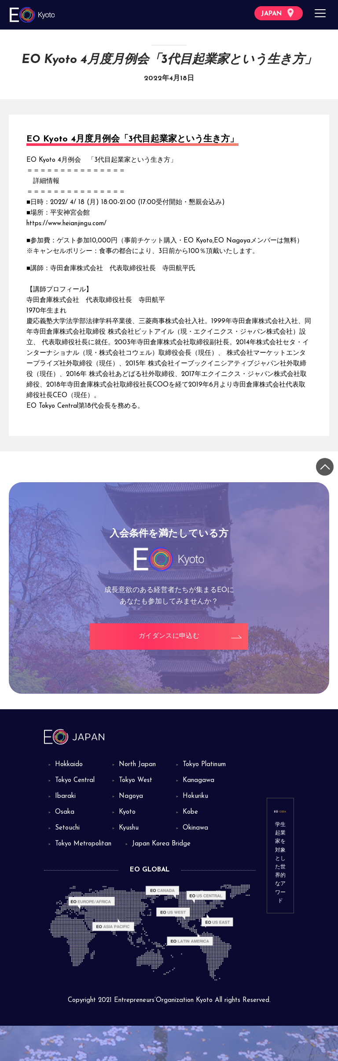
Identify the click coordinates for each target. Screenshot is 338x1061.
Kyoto (127, 812)
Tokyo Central (75, 780)
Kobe (190, 812)
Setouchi (67, 828)
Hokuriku (195, 796)
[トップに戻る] (325, 467)
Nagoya (131, 796)
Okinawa (195, 828)
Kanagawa (198, 780)
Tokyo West (135, 780)
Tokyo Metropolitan (83, 844)
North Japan (137, 764)
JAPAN (277, 13)
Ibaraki (65, 796)
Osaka (64, 812)
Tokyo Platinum (204, 764)
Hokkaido (69, 764)
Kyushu (129, 828)
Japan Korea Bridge (161, 844)
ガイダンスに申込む (169, 636)
